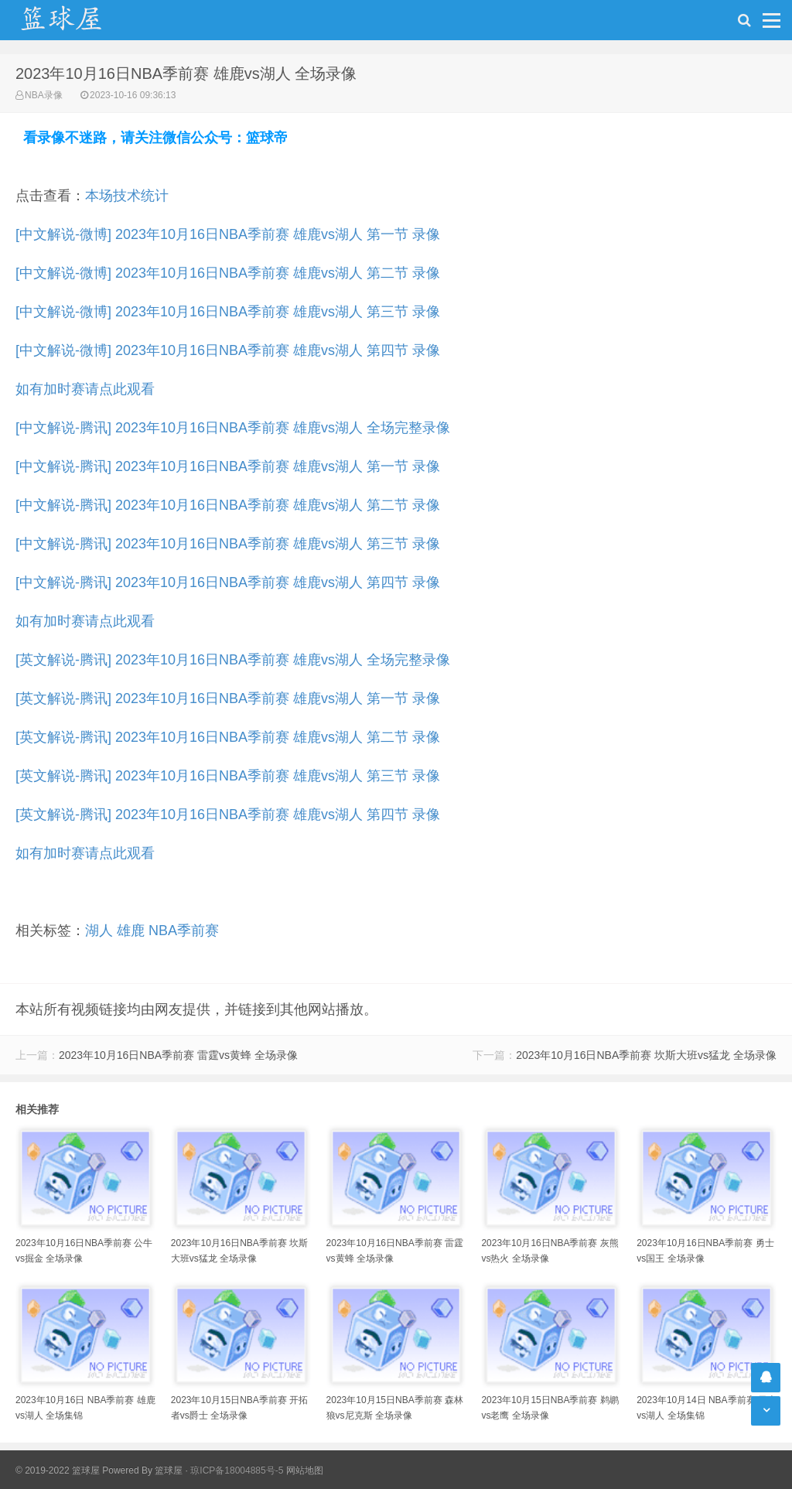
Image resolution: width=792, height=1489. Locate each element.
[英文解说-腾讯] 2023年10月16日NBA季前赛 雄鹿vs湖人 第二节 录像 (227, 737)
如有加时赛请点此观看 (85, 389)
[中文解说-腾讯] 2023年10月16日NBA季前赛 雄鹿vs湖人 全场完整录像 (232, 427)
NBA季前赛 (183, 930)
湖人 (99, 930)
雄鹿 (131, 930)
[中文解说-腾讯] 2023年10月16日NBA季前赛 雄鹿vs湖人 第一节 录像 (227, 466)
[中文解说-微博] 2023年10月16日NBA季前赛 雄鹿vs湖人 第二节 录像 (227, 273)
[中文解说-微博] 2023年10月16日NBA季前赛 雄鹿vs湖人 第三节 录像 (227, 311)
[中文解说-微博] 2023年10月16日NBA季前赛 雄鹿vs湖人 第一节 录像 (227, 234)
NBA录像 (44, 95)
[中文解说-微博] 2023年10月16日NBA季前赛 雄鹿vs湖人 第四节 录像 (227, 350)
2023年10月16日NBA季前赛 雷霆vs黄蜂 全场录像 (178, 1055)
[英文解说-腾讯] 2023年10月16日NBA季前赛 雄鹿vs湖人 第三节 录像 (227, 776)
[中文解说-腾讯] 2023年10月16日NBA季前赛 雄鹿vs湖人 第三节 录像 (227, 544)
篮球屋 (169, 1470)
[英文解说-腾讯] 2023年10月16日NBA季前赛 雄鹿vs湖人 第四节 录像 (227, 814)
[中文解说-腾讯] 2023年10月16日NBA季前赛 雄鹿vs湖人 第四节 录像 (227, 582)
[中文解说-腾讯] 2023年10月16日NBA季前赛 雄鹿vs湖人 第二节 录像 (227, 505)
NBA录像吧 (77, 20)
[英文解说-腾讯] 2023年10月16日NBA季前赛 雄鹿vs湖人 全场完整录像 (232, 660)
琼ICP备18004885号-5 (236, 1470)
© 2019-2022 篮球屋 (57, 1470)
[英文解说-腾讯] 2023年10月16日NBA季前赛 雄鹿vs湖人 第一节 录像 (227, 698)
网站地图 (304, 1470)
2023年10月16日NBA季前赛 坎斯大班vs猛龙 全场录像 (646, 1055)
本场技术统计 (127, 195)
